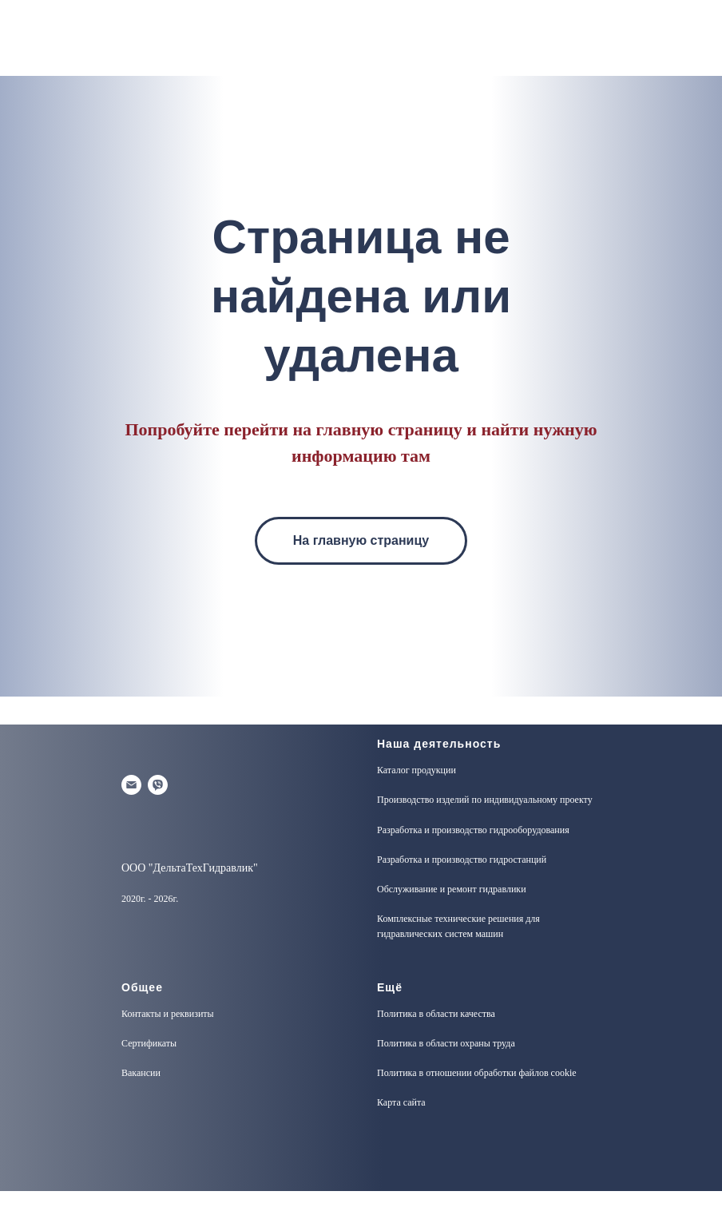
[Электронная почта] (131, 785)
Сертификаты (149, 1043)
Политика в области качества (436, 1013)
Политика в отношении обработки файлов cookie (477, 1072)
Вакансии (141, 1072)
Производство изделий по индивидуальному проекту (485, 799)
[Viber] (158, 785)
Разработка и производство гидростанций (461, 859)
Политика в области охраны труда (446, 1043)
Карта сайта (401, 1102)
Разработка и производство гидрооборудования (473, 830)
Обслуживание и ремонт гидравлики (451, 889)
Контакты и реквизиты (167, 1013)
